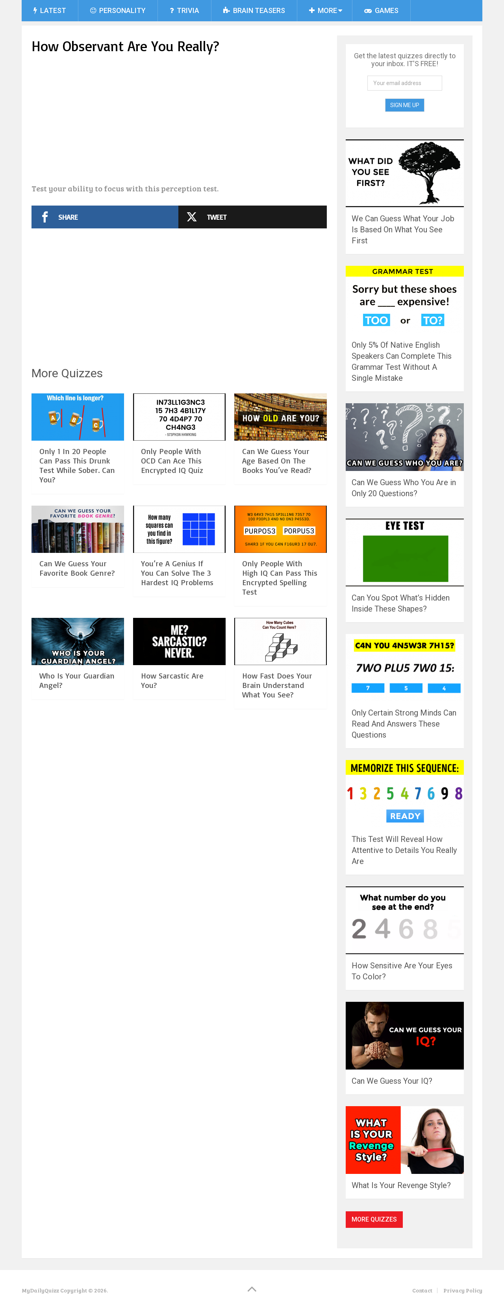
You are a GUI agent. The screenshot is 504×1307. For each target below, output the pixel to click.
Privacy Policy (462, 1290)
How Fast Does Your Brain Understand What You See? (277, 685)
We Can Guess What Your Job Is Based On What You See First (403, 229)
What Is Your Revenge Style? (401, 1185)
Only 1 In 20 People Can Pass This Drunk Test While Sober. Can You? (77, 465)
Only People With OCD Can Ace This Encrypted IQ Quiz (172, 460)
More (323, 10)
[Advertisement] (179, 120)
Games (381, 10)
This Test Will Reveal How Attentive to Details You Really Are (404, 850)
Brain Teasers (254, 10)
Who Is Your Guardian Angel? (77, 680)
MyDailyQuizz (40, 1290)
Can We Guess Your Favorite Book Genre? (77, 568)
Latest (49, 10)
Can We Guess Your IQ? (392, 1081)
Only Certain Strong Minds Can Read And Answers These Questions (404, 724)
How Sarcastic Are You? (172, 680)
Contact (422, 1290)
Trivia (184, 10)
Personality (118, 10)
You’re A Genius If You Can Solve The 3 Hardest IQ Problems (177, 572)
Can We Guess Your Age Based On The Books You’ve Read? (276, 460)
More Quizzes (374, 1219)
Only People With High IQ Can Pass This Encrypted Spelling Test (279, 577)
